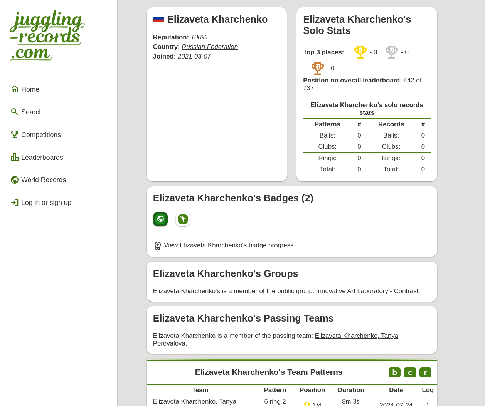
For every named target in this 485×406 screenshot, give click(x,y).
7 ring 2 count (296, 359)
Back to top (304, 384)
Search (24, 101)
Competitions (32, 122)
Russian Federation (214, 42)
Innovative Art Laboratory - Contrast (364, 241)
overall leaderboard (379, 58)
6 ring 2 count (296, 342)
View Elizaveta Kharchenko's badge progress (227, 198)
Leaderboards (33, 143)
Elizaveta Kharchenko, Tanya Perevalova (371, 284)
